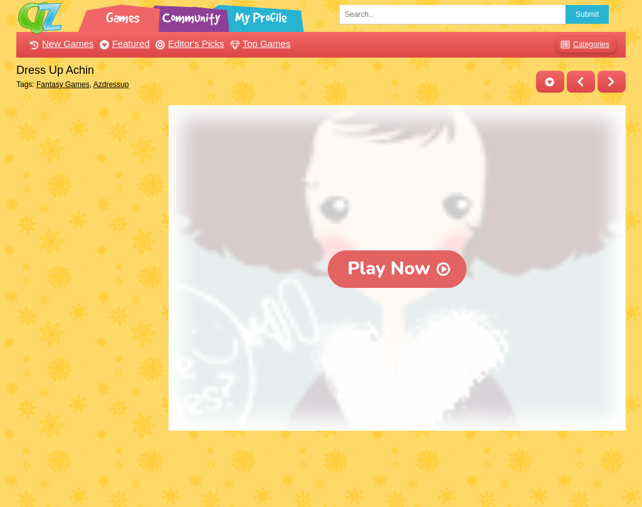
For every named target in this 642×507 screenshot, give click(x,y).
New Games (60, 43)
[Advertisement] (89, 293)
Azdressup (111, 84)
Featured (123, 43)
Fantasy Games (63, 84)
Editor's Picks (188, 43)
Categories (583, 45)
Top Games (259, 43)
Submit (587, 14)
